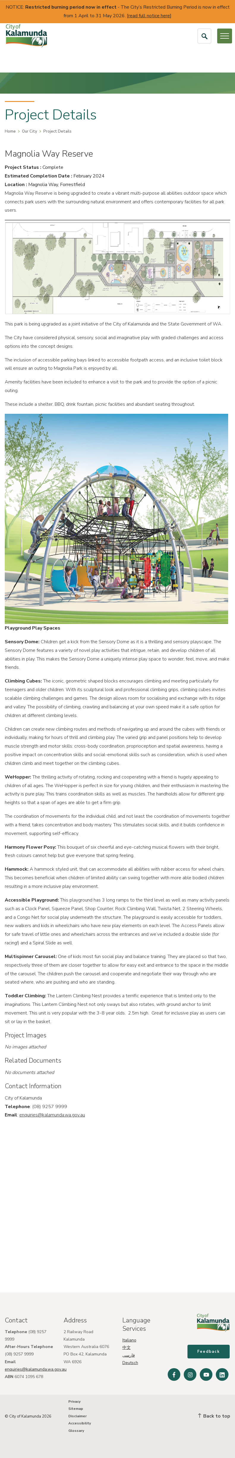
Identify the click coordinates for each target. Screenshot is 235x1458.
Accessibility (79, 1423)
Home (10, 131)
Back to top (214, 1416)
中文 (126, 1346)
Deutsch (130, 1361)
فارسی (128, 1354)
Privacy (74, 1401)
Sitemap (75, 1409)
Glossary (76, 1431)
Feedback (209, 1352)
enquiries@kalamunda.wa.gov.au (52, 1115)
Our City (29, 131)
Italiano (129, 1339)
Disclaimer (77, 1416)
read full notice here (149, 15)
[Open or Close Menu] (224, 36)
